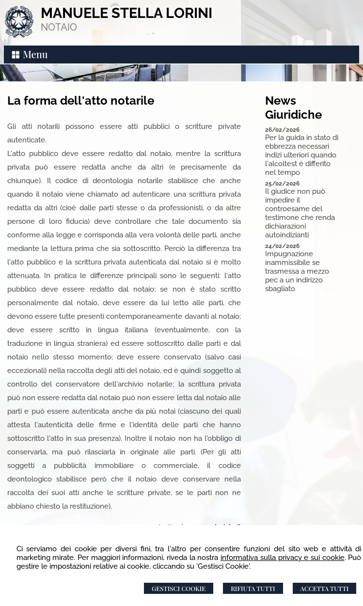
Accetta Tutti (324, 588)
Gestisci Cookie (178, 588)
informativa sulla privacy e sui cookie (282, 557)
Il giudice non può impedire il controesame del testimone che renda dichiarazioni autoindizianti (300, 213)
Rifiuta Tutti (253, 588)
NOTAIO (59, 27)
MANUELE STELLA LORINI (126, 13)
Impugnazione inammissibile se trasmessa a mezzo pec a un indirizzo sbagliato (297, 271)
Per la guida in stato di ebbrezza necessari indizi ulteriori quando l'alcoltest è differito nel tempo (301, 155)
